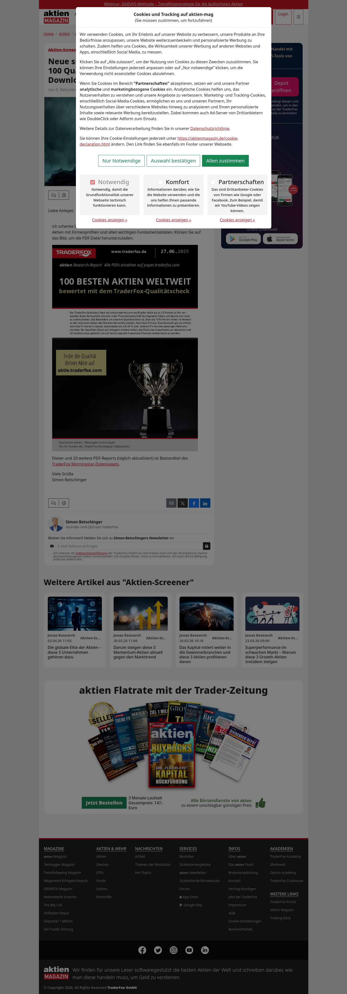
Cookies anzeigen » (109, 220)
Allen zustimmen (225, 160)
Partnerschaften (241, 182)
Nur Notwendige (121, 160)
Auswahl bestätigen (173, 160)
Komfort (177, 182)
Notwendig (113, 182)
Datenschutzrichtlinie (209, 128)
